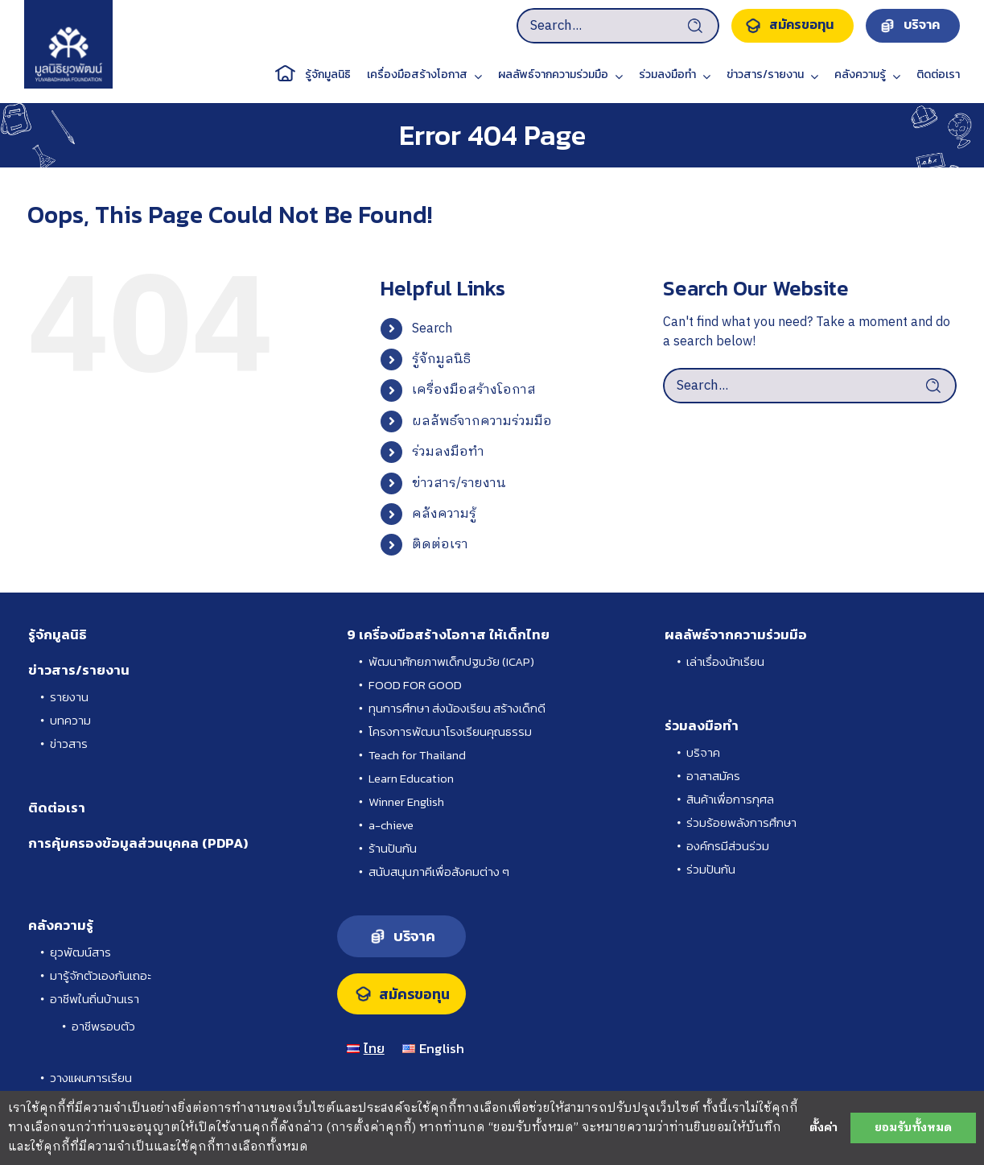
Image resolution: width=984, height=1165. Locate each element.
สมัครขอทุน (414, 994)
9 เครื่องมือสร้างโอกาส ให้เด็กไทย (448, 634)
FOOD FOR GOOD (415, 684)
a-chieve (391, 825)
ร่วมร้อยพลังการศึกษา (741, 822)
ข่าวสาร (69, 743)
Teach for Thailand (417, 755)
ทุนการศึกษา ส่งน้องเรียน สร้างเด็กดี (457, 708)
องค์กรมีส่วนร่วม (727, 846)
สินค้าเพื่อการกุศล (730, 799)
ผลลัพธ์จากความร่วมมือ (482, 421)
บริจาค (703, 752)
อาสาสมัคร (713, 775)
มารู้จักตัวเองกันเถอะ (100, 975)
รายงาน (69, 697)
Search (432, 329)
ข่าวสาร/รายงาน (459, 483)
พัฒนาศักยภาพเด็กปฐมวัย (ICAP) (451, 661)
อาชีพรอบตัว (103, 1026)
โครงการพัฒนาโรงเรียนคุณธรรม (450, 731)
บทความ (70, 720)
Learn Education (411, 778)
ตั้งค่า (823, 1128)
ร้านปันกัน (392, 848)
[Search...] (618, 25)
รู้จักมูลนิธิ (441, 359)
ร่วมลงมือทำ (448, 452)
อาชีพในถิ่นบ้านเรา (94, 998)
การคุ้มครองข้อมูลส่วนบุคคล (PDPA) (138, 843)
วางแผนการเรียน (91, 1077)
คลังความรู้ (444, 514)
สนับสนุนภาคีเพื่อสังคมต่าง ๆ (438, 871)
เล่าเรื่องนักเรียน (725, 661)
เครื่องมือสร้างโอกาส (474, 390)
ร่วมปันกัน (710, 869)
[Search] (700, 25)
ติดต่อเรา (440, 545)
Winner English (406, 801)
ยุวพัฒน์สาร (80, 952)
